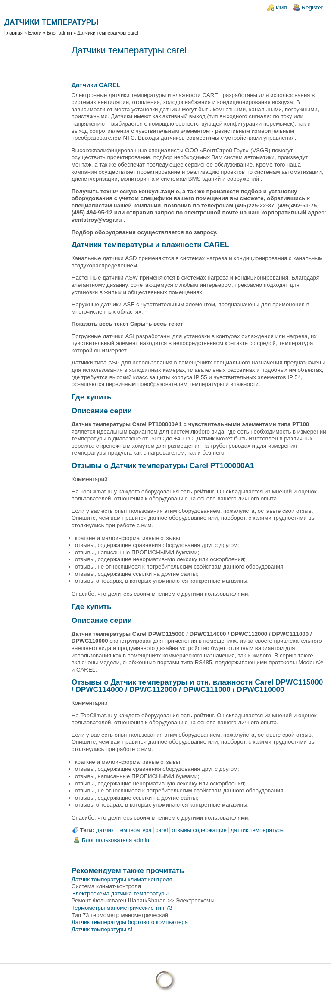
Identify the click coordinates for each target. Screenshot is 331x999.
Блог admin (59, 32)
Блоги (34, 32)
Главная (13, 32)
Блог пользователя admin (115, 840)
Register (312, 7)
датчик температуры (258, 830)
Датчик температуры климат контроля (122, 879)
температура (135, 830)
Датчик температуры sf (102, 929)
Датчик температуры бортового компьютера (130, 922)
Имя (281, 7)
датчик (105, 830)
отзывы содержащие (199, 830)
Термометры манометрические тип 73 (122, 908)
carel (162, 830)
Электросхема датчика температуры (120, 893)
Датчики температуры (51, 22)
